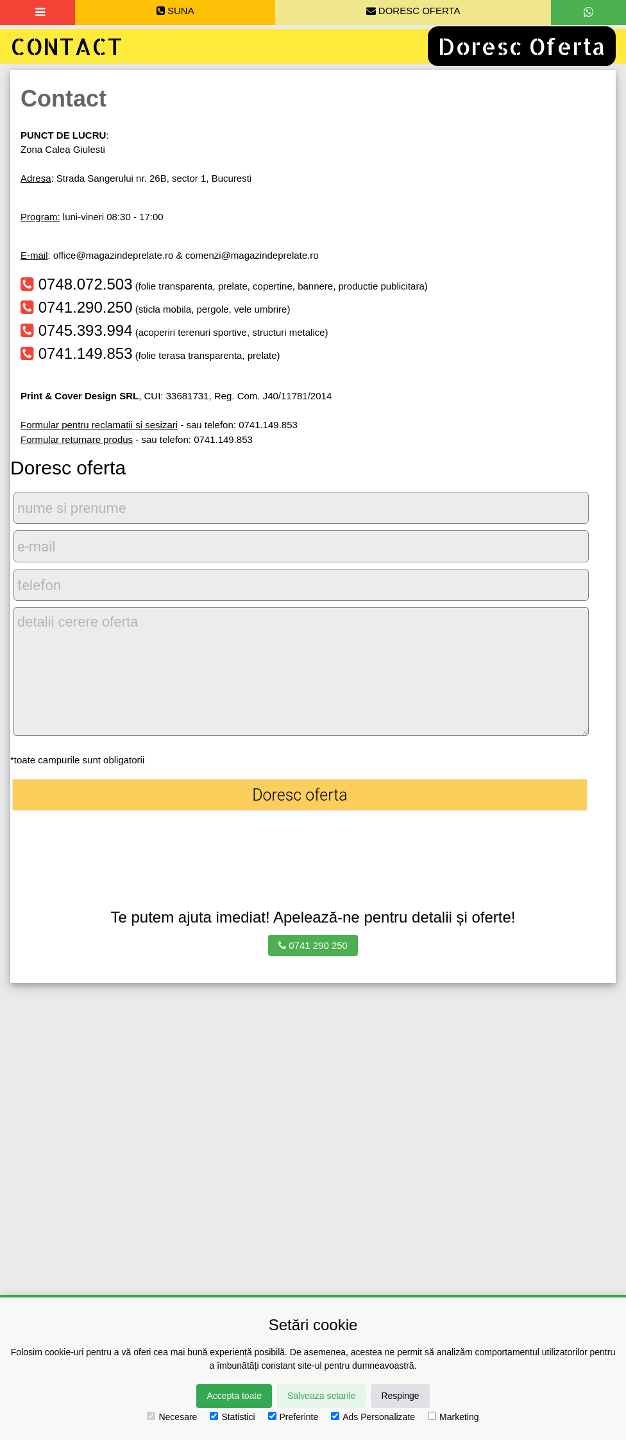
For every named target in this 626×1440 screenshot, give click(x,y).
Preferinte (293, 1417)
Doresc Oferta (521, 46)
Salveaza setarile (321, 1396)
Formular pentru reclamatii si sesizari (99, 424)
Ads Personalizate (373, 1417)
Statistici (232, 1417)
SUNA (175, 10)
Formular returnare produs (77, 439)
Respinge (400, 1396)
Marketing (453, 1417)
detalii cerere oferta (301, 671)
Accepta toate (234, 1396)
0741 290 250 (313, 945)
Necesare (172, 1417)
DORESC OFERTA (413, 10)
